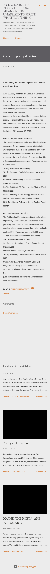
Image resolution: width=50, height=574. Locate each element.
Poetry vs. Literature (16, 443)
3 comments (18, 551)
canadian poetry (20, 289)
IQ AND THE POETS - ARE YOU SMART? (21, 520)
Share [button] (6, 293)
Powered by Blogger (25, 566)
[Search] (38, 4)
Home (6, 38)
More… (18, 38)
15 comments (18, 471)
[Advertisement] (25, 339)
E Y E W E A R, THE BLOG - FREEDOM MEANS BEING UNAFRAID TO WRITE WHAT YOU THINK (19, 11)
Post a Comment (10, 312)
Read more (41, 396)
